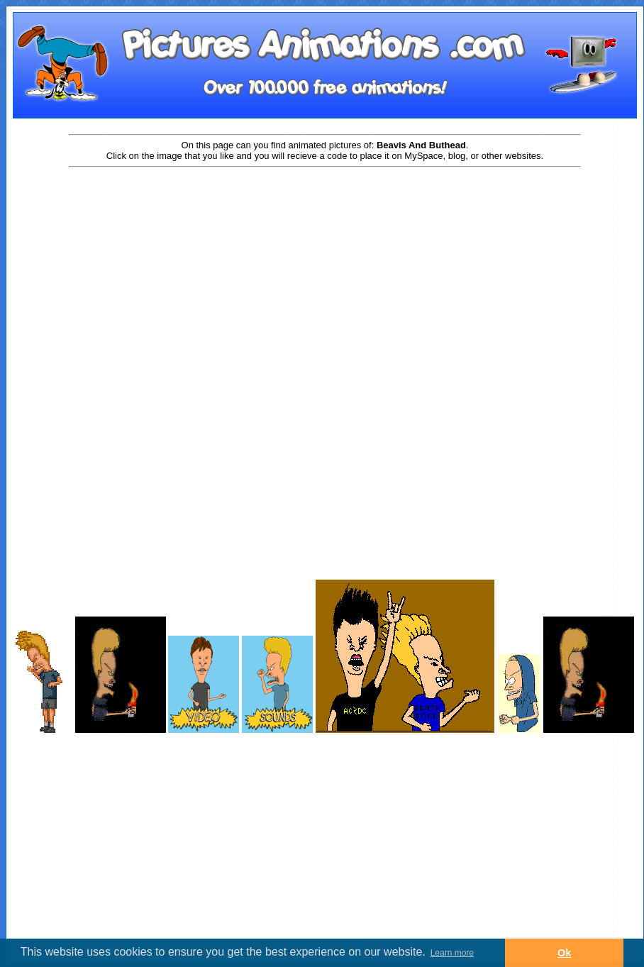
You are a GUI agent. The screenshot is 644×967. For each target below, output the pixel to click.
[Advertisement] (325, 281)
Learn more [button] (452, 953)
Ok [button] (564, 952)
